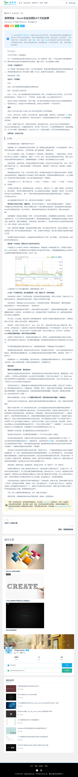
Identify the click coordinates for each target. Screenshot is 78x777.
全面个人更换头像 (10, 523)
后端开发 (9, 544)
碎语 (40, 3)
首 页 (20, 3)
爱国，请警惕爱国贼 (65, 529)
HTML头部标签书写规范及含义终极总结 (17, 601)
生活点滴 (15, 13)
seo (12, 26)
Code (8, 574)
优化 (17, 26)
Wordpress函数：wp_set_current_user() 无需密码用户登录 (35, 711)
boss (6, 26)
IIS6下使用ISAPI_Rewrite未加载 (27, 694)
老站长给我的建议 (11, 630)
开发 (46, 766)
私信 (22, 653)
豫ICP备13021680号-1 (56, 774)
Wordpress (26, 3)
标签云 (41, 766)
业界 (8, 603)
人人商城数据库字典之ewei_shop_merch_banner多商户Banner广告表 (38, 703)
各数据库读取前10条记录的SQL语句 (28, 686)
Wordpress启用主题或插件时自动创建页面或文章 (32, 728)
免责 (36, 766)
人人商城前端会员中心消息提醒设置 (28, 720)
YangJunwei (47, 502)
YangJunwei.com (29, 774)
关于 (31, 766)
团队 (22, 26)
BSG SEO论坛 (24, 35)
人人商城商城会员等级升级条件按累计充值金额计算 (33, 736)
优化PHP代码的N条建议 (13, 571)
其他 (45, 3)
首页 (6, 13)
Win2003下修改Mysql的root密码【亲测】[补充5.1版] (33, 745)
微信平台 (35, 3)
